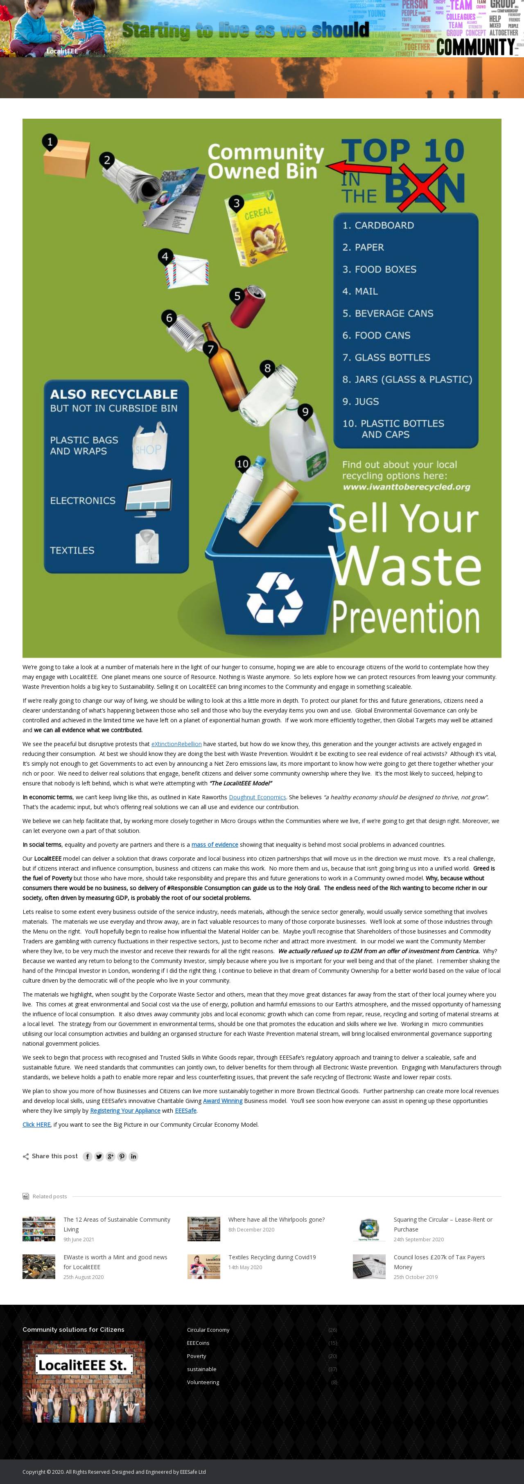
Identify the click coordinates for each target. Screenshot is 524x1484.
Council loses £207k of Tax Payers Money (439, 1262)
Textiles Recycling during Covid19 (272, 1257)
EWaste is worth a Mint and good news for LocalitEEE (115, 1262)
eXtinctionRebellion (176, 744)
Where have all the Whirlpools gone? (276, 1219)
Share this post (55, 1156)
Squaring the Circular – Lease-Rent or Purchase (443, 1224)
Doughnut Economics (257, 797)
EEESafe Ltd (193, 1471)
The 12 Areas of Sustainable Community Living (116, 1224)
